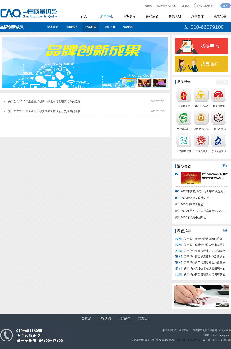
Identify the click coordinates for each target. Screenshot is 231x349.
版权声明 (125, 318)
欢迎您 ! (149, 5)
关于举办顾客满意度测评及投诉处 (200, 257)
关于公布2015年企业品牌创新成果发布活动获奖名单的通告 (44, 111)
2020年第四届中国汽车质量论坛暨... (203, 210)
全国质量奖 (184, 106)
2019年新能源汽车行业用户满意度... (203, 191)
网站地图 (106, 318)
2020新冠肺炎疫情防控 (195, 197)
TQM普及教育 (184, 128)
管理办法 (71, 27)
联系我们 (143, 318)
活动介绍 (128, 27)
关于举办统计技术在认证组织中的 (200, 268)
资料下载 (109, 27)
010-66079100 (207, 27)
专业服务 (129, 16)
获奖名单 (90, 27)
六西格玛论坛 (219, 128)
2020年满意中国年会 (193, 217)
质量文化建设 (219, 151)
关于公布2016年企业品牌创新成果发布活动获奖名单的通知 (44, 101)
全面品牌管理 (184, 151)
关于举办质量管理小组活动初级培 (200, 251)
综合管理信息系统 (166, 5)
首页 (84, 16)
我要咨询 (210, 63)
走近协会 (220, 16)
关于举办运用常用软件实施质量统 (200, 263)
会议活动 (152, 16)
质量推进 (106, 16)
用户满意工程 (201, 128)
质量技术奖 (219, 106)
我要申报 (210, 46)
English (185, 5)
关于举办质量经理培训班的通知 (199, 239)
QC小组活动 (201, 106)
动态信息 (52, 27)
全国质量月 (202, 151)
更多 (225, 165)
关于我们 (87, 318)
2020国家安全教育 (192, 204)
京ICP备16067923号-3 (188, 340)
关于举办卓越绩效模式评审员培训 (200, 245)
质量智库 (197, 16)
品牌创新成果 (12, 27)
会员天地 (174, 16)
